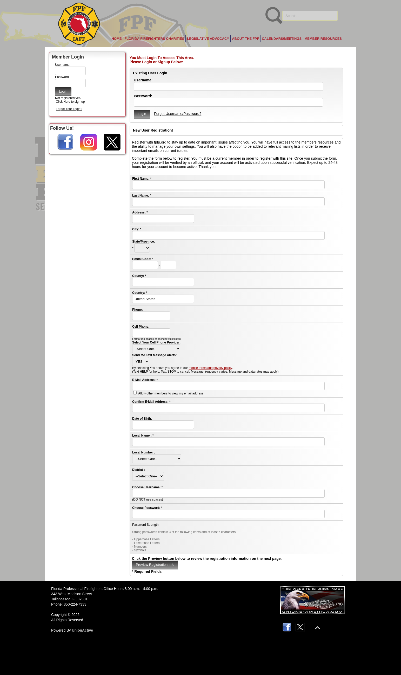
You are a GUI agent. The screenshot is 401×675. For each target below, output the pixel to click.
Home (116, 39)
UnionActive (82, 630)
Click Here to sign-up (70, 101)
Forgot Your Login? (69, 109)
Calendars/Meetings (282, 39)
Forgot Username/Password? (177, 114)
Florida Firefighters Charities (154, 39)
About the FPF (245, 39)
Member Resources (323, 39)
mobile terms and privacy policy (210, 368)
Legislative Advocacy (208, 39)
